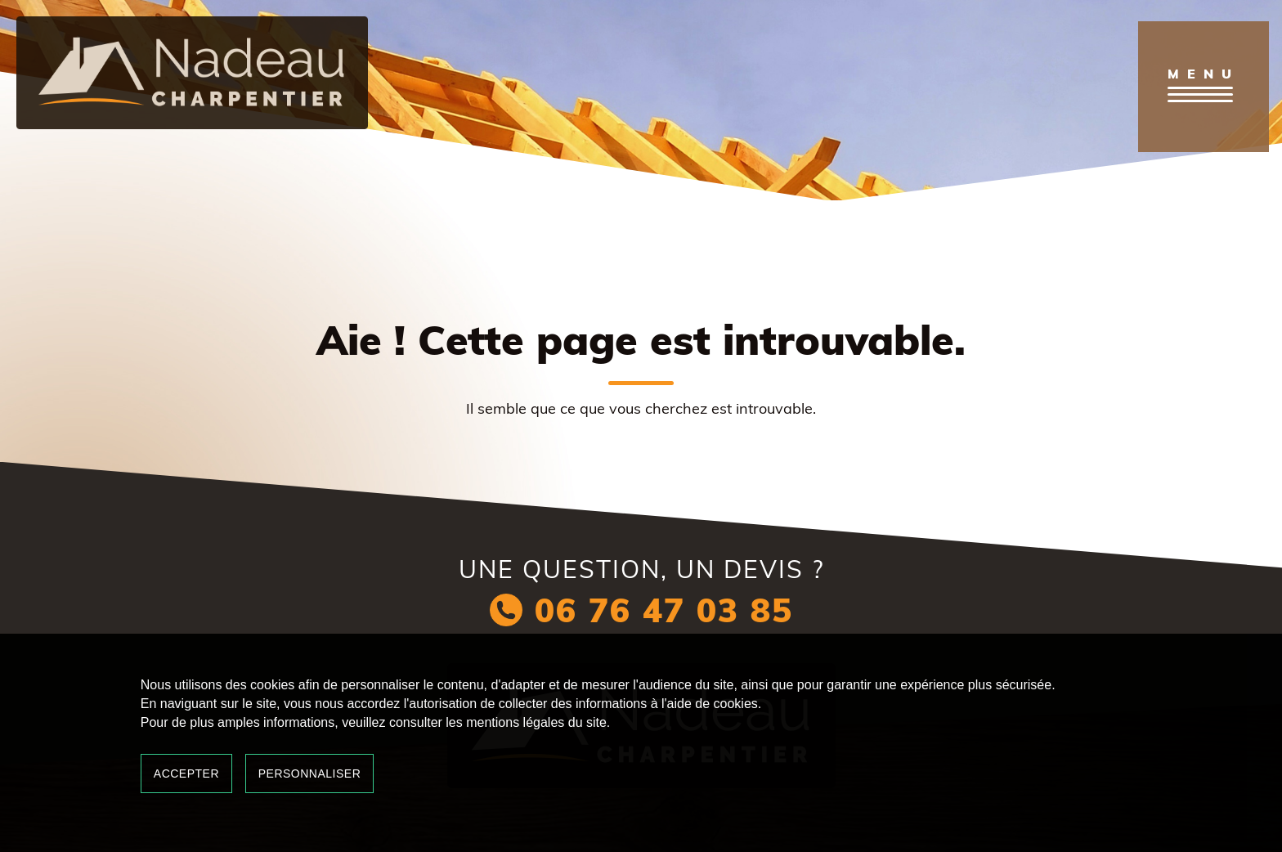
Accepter (186, 773)
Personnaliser (309, 773)
